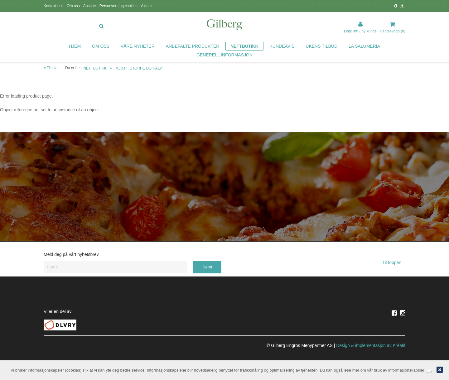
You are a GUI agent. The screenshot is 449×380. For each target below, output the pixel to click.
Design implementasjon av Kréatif (370, 345)
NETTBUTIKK (95, 68)
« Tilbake (51, 68)
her (428, 370)
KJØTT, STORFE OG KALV (139, 68)
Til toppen (393, 262)
